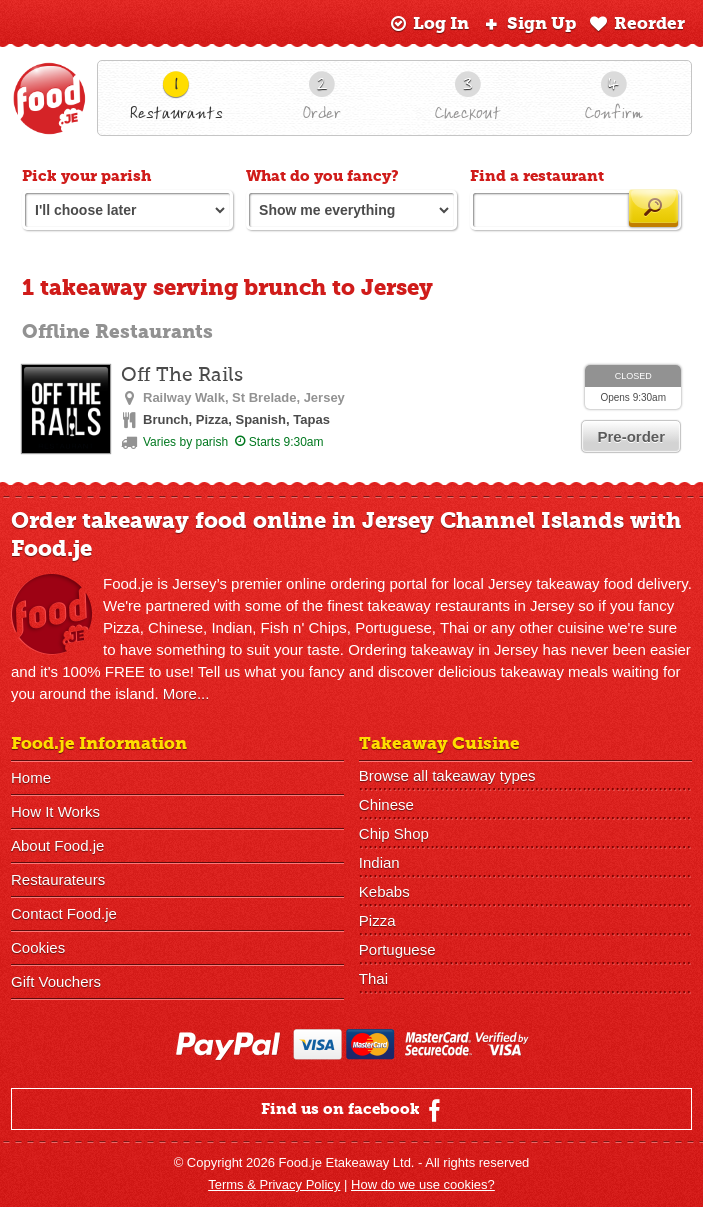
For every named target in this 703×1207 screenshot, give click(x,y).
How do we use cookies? (423, 1184)
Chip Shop (394, 833)
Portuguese (397, 949)
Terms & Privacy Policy (274, 1184)
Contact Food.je (64, 913)
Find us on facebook (353, 1110)
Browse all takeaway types (447, 775)
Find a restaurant (537, 176)
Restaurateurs (58, 879)
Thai (373, 978)
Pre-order (631, 436)
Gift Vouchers (56, 981)
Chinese (386, 804)
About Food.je (57, 845)
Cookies (38, 947)
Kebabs (384, 891)
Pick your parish (86, 176)
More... (186, 693)
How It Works (55, 811)
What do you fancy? (322, 176)
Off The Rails (182, 375)
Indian (379, 862)
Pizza (377, 920)
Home (31, 777)
